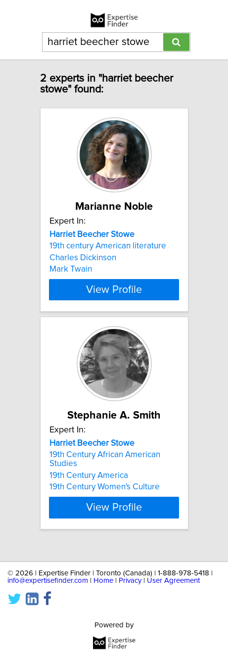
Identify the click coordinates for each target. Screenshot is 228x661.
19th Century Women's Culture (104, 495)
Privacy (130, 580)
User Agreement (173, 580)
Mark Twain (70, 269)
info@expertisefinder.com (47, 580)
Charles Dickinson (82, 257)
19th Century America (88, 484)
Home (103, 580)
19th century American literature (107, 245)
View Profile (114, 298)
